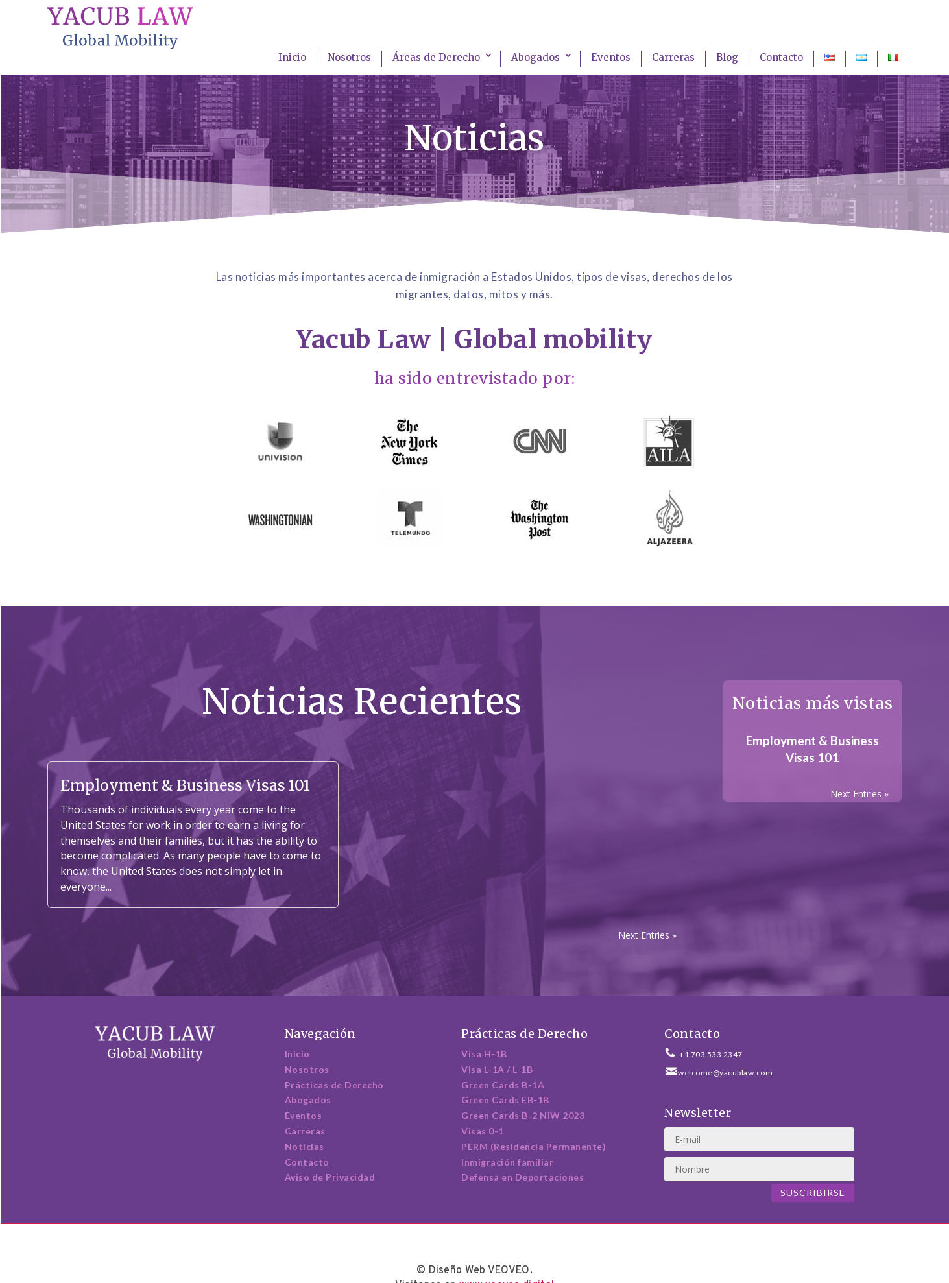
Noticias (304, 1146)
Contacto (781, 57)
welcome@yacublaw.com (725, 1072)
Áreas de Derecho (436, 57)
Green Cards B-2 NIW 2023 (522, 1115)
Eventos (611, 57)
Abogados (535, 57)
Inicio (292, 57)
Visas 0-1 (482, 1130)
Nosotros (349, 57)
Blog (727, 57)
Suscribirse (812, 1192)
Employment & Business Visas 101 (185, 785)
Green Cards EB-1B (505, 1099)
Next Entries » (647, 935)
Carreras (673, 57)
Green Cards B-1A (502, 1084)
